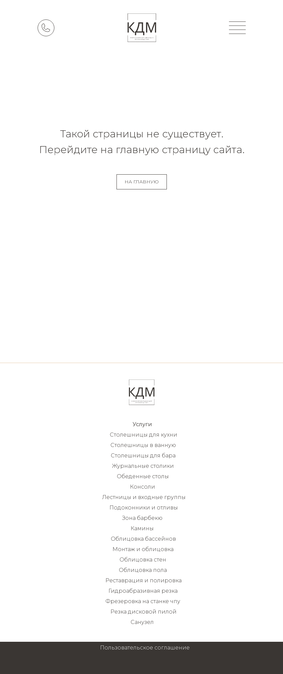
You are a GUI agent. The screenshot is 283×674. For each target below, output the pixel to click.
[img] (142, 27)
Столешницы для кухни (143, 435)
